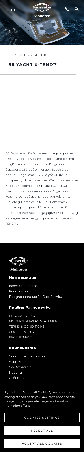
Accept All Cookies (42, 443)
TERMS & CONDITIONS (27, 326)
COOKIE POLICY (21, 332)
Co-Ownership (20, 367)
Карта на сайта (23, 286)
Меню (11, 10)
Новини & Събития (28, 55)
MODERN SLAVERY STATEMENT (34, 321)
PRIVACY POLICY (22, 316)
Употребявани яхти (27, 356)
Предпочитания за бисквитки (35, 297)
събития (16, 378)
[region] (42, 415)
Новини (15, 372)
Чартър (15, 362)
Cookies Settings (42, 417)
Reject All (42, 430)
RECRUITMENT (20, 337)
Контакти (18, 291)
